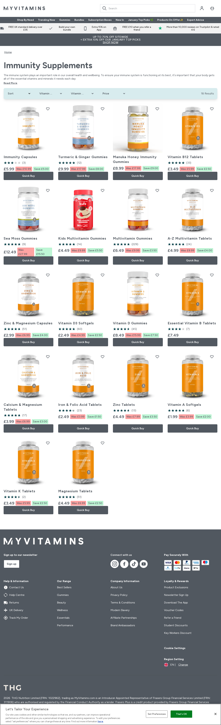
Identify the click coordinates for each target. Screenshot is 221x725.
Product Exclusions (176, 587)
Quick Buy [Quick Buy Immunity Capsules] (28, 175)
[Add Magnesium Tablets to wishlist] (102, 443)
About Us (116, 587)
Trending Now (46, 20)
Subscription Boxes (100, 20)
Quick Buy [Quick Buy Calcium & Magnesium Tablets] (28, 428)
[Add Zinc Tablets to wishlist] (157, 356)
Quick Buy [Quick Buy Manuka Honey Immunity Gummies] (137, 175)
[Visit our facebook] (124, 564)
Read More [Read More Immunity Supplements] (10, 83)
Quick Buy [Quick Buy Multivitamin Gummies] (137, 260)
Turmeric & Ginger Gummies (83, 157)
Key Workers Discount (177, 633)
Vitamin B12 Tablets (185, 157)
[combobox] (147, 8)
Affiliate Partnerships (123, 617)
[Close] (215, 714)
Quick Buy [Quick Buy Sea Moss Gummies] (28, 260)
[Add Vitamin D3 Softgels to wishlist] (102, 275)
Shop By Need (25, 20)
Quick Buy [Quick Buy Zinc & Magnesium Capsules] (28, 342)
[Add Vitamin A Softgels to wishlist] (212, 356)
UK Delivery (13, 610)
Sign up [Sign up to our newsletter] (11, 564)
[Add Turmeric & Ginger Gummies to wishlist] (102, 109)
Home (8, 52)
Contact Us (14, 587)
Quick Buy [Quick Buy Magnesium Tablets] (83, 510)
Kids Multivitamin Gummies (82, 238)
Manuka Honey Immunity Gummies (135, 159)
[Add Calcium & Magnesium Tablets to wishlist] (48, 356)
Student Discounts (176, 625)
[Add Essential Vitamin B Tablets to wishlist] (212, 275)
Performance (65, 625)
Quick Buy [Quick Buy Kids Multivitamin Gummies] (83, 260)
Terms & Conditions (122, 602)
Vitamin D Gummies (130, 323)
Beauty (61, 602)
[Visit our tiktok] (134, 564)
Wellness (62, 610)
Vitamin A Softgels (184, 405)
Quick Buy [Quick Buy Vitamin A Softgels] (192, 428)
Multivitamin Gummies (132, 238)
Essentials (63, 617)
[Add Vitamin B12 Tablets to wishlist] (212, 109)
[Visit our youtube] (144, 564)
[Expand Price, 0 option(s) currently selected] (114, 93)
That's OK (181, 714)
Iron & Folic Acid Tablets (80, 405)
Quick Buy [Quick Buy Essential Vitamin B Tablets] (192, 342)
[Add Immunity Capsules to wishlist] (48, 109)
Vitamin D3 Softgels (76, 323)
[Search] (104, 8)
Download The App (176, 602)
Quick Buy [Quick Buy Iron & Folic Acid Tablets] (83, 428)
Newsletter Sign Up (176, 595)
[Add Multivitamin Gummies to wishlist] (157, 190)
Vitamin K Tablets (19, 491)
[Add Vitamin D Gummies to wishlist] (157, 275)
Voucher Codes (174, 610)
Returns (11, 603)
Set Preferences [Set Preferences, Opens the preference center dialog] (157, 714)
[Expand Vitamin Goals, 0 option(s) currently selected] (82, 93)
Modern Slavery (119, 610)
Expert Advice (195, 20)
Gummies (64, 20)
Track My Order (16, 618)
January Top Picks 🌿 (140, 20)
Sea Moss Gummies (20, 238)
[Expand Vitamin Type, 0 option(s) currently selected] (51, 93)
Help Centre (14, 595)
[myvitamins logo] (24, 8)
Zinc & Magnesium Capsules (28, 323)
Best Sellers (64, 587)
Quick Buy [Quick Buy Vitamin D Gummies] (137, 342)
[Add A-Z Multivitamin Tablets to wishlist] (212, 190)
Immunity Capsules (20, 157)
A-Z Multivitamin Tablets (190, 238)
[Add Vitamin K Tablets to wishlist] (48, 443)
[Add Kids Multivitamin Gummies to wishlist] (102, 190)
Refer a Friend (172, 617)
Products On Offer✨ (170, 20)
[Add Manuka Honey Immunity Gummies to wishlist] (157, 109)
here (100, 721)
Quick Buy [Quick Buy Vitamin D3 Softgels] (83, 342)
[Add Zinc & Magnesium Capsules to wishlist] (48, 275)
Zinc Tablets (124, 405)
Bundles (79, 20)
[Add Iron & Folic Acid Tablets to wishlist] (102, 356)
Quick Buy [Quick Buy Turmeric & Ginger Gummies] (83, 175)
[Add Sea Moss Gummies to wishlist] (48, 190)
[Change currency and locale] (176, 665)
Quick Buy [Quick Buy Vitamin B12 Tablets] (192, 175)
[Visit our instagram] (114, 564)
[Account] (202, 8)
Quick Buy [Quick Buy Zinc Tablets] (137, 428)
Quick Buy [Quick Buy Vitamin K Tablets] (28, 510)
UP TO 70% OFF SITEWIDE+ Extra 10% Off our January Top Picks (110, 39)
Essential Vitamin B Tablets (192, 323)
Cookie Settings (174, 648)
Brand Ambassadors (122, 625)
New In (120, 20)
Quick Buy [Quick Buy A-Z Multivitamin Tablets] (192, 260)
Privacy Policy (118, 595)
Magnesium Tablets (75, 491)
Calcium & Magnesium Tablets (23, 407)
